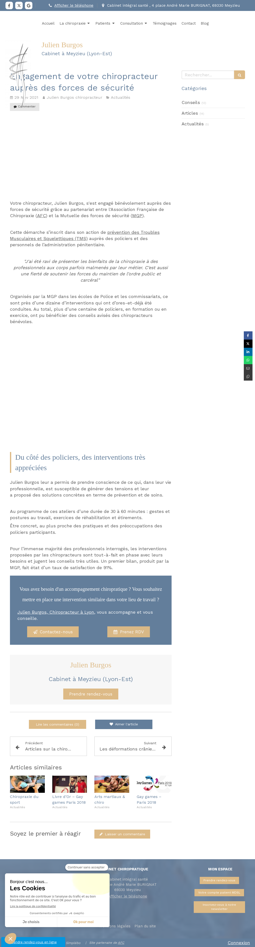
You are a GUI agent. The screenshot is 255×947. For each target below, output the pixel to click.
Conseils (191, 102)
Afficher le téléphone (73, 5)
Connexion (239, 942)
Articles (190, 113)
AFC (41, 215)
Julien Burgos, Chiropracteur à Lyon (55, 612)
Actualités (193, 123)
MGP (137, 215)
